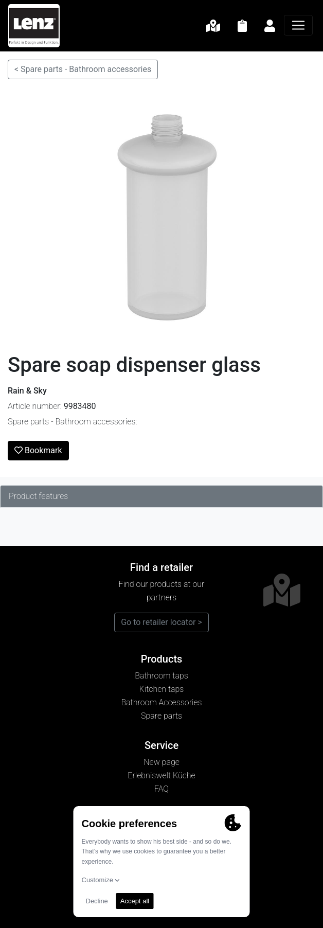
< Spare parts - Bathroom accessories (82, 69)
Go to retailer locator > (161, 622)
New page (161, 762)
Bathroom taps (161, 676)
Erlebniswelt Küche (161, 775)
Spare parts (161, 716)
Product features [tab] (38, 496)
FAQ (161, 789)
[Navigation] (298, 25)
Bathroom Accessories (161, 702)
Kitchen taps (161, 689)
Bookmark (38, 450)
